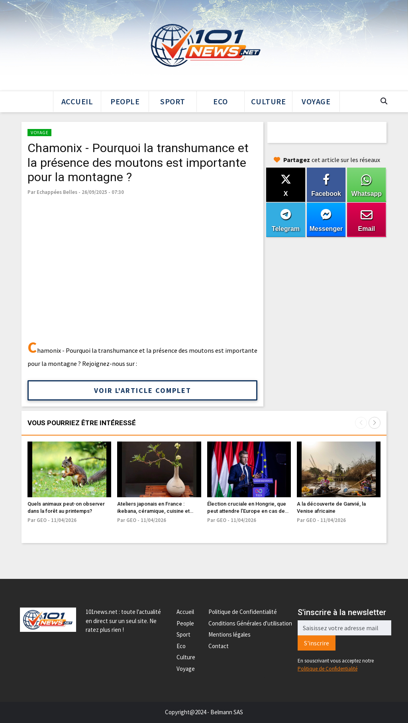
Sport (172, 101)
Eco (220, 101)
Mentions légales (229, 634)
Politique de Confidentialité (242, 612)
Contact (218, 646)
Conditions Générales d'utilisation (250, 623)
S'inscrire (316, 643)
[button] (375, 423)
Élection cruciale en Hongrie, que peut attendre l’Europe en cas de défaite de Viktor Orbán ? (246, 511)
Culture (268, 101)
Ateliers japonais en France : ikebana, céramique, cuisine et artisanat (153, 511)
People (124, 101)
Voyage (316, 101)
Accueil (77, 101)
